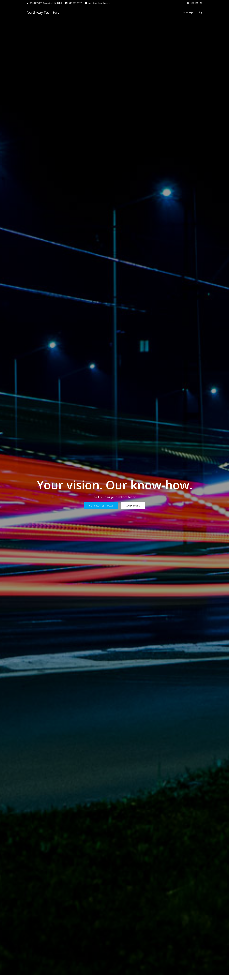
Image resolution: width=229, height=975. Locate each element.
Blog (200, 12)
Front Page (188, 12)
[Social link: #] (188, 3)
